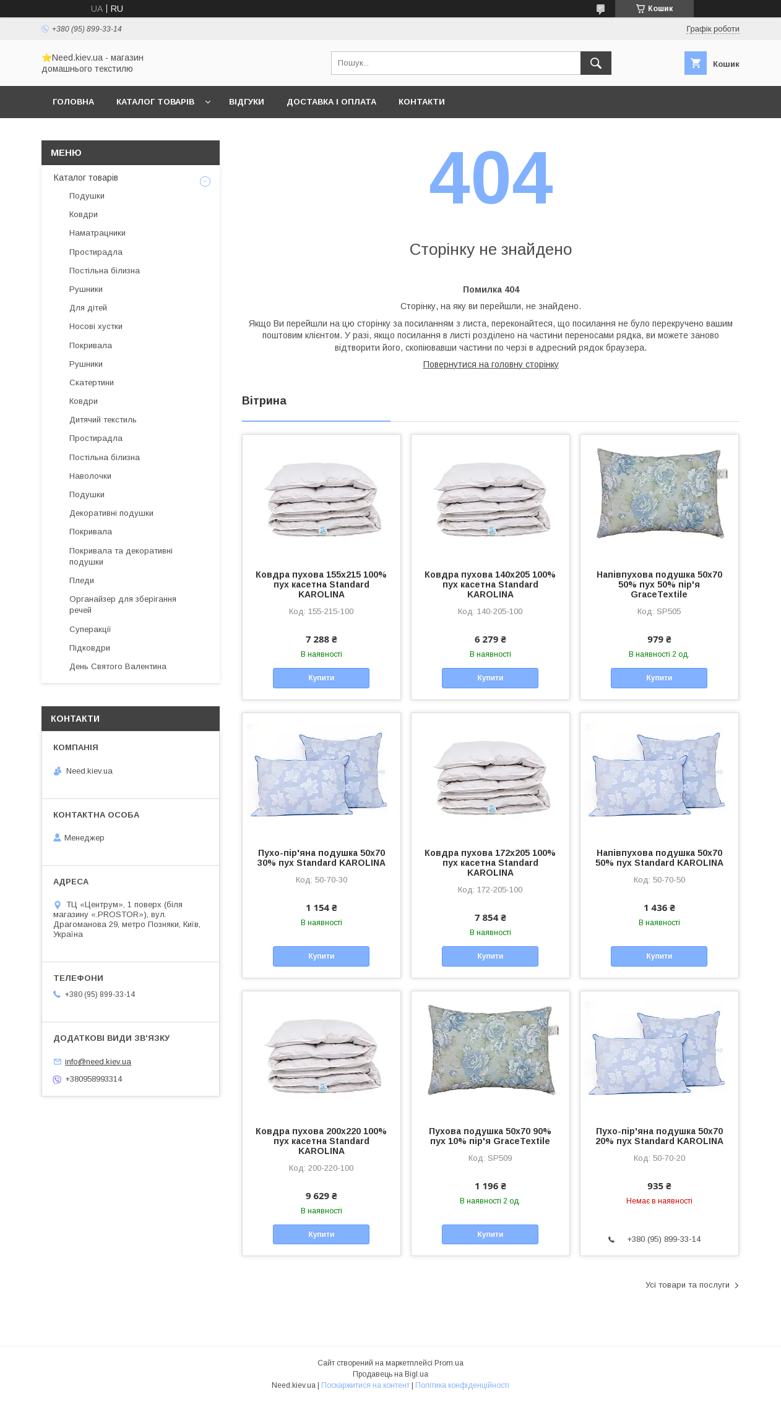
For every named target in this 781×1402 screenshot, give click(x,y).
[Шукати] (595, 63)
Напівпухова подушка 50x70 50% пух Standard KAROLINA (659, 858)
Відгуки (246, 101)
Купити (321, 677)
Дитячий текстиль (103, 419)
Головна (73, 101)
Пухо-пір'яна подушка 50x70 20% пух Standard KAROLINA (659, 1136)
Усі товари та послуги (687, 1284)
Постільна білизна (104, 270)
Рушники (86, 289)
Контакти (422, 101)
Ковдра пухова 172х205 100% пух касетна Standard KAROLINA (490, 863)
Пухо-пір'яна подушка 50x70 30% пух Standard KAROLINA (321, 858)
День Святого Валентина (117, 666)
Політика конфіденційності (462, 1385)
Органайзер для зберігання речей (122, 604)
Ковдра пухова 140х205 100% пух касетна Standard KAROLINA (490, 584)
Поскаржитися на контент (365, 1385)
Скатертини (91, 382)
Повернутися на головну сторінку (491, 364)
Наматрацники (97, 232)
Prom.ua (449, 1363)
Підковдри (89, 647)
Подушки (87, 195)
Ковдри (83, 214)
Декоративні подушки (111, 513)
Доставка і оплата (331, 101)
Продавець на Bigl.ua (390, 1374)
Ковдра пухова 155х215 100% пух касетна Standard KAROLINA (321, 584)
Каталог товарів (155, 101)
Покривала (90, 345)
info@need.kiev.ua (98, 1061)
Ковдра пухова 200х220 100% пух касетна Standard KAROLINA (321, 1141)
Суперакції (90, 629)
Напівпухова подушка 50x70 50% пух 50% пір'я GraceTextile (659, 584)
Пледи (81, 580)
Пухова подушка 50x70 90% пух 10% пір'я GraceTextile (490, 1136)
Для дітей (88, 307)
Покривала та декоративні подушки (121, 556)
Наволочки (90, 476)
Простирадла (96, 252)
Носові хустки (96, 326)
